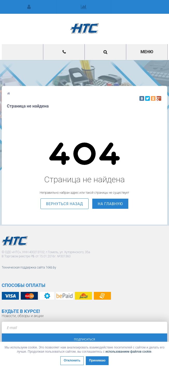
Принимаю (97, 360)
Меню (146, 51)
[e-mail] (84, 327)
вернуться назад (64, 204)
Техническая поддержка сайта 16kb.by (29, 267)
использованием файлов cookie (128, 351)
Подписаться (84, 339)
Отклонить (72, 360)
